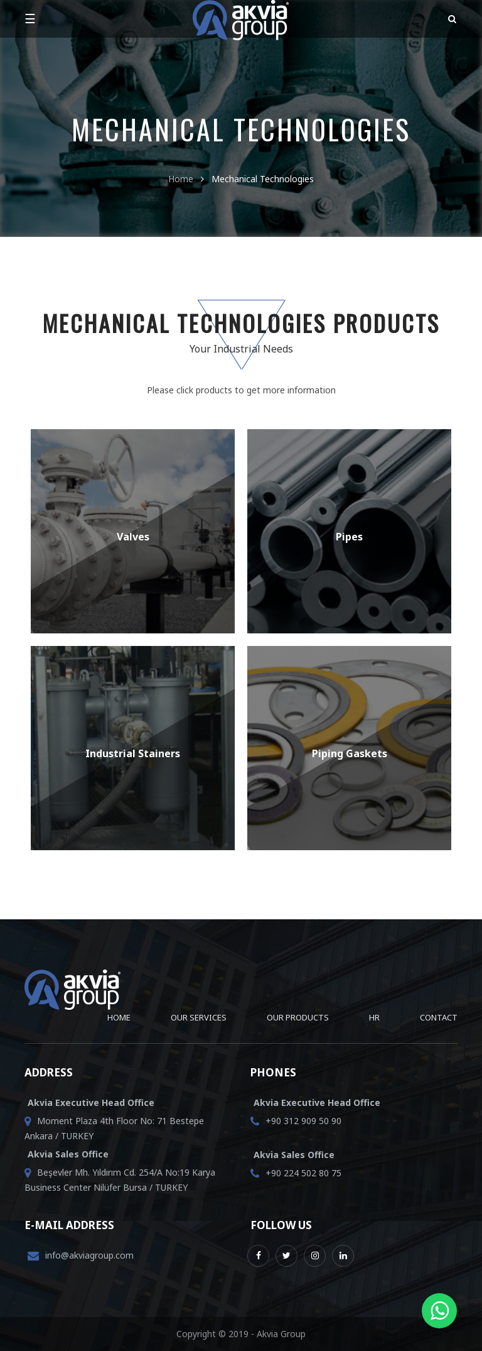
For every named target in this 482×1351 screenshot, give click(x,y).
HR (374, 1017)
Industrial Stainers (132, 753)
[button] (450, 19)
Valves (133, 537)
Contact (439, 1017)
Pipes (349, 537)
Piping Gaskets (349, 753)
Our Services (199, 1017)
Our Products (298, 1017)
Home (180, 179)
